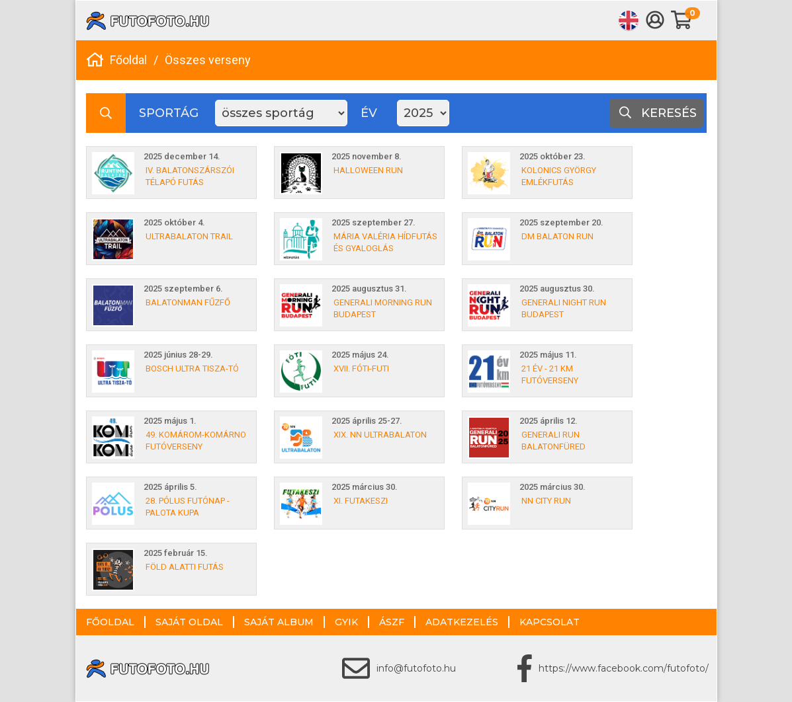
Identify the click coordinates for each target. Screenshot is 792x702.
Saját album (279, 622)
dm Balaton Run (557, 236)
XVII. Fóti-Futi (361, 368)
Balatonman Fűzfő (188, 302)
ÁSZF (391, 622)
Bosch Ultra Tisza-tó (192, 368)
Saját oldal (189, 622)
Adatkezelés (461, 622)
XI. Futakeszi (360, 501)
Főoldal (128, 60)
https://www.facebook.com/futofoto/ (624, 668)
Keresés (658, 113)
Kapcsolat (549, 622)
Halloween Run (368, 170)
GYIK (346, 622)
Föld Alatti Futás (185, 567)
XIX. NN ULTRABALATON (380, 435)
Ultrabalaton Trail (189, 236)
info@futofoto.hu (416, 668)
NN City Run (546, 501)
